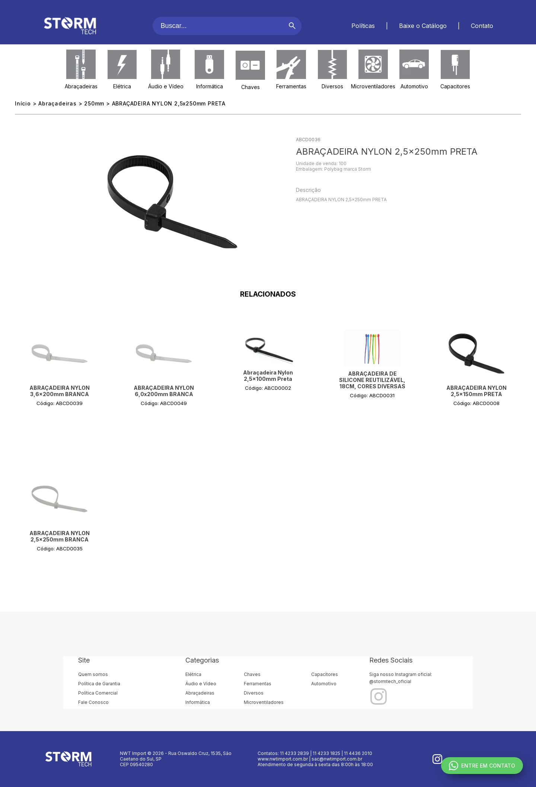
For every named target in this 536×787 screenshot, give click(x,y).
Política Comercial (98, 693)
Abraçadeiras (81, 86)
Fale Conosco (93, 702)
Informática (209, 86)
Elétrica (122, 86)
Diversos (332, 86)
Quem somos (93, 674)
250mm (94, 103)
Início (23, 103)
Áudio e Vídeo (166, 86)
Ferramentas (291, 86)
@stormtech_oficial (390, 681)
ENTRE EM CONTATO (482, 765)
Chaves (250, 87)
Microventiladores (373, 86)
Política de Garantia (99, 683)
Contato (482, 25)
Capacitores (455, 86)
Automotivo (414, 86)
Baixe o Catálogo (423, 25)
